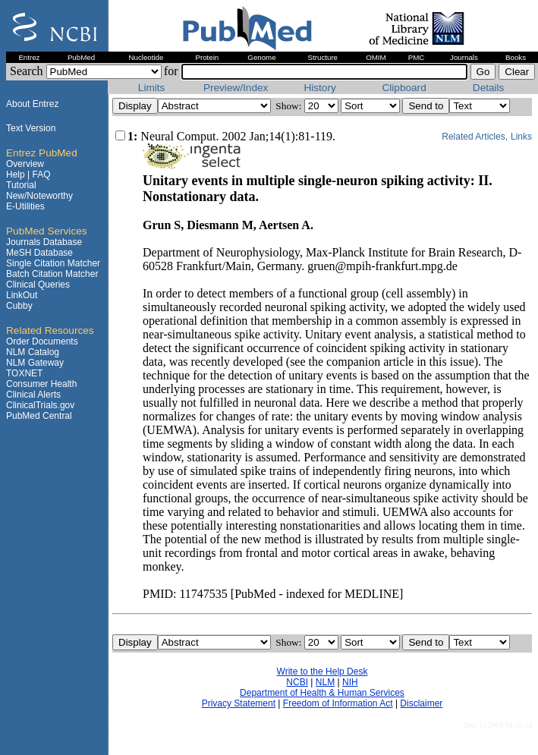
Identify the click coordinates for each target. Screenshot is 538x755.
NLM (325, 682)
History (321, 87)
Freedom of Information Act (338, 703)
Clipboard (405, 87)
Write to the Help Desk (322, 671)
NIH (350, 682)
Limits (153, 87)
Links (521, 136)
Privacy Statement (238, 703)
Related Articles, (475, 136)
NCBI (297, 682)
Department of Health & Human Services (322, 692)
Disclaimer (421, 703)
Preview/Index (237, 87)
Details (490, 87)
